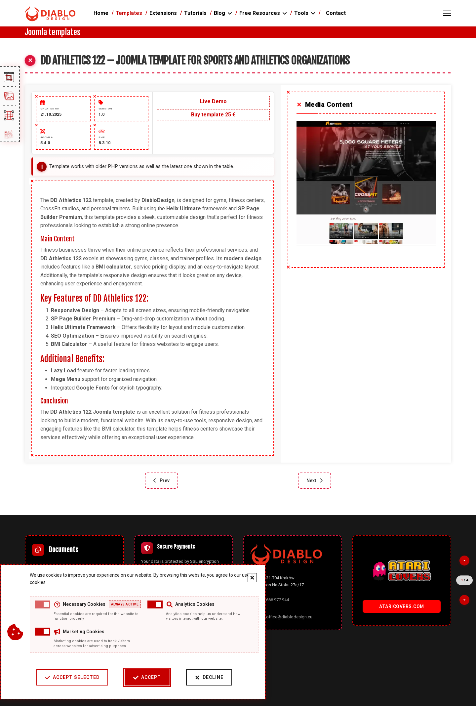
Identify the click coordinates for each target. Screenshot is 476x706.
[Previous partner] (464, 560)
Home (101, 13)
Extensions (163, 13)
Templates (129, 13)
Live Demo (213, 101)
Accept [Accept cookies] (145, 677)
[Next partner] (464, 600)
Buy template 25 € (213, 114)
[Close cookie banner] (250, 577)
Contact (336, 13)
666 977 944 (277, 599)
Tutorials (195, 13)
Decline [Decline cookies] (206, 677)
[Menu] (447, 13)
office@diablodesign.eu (289, 616)
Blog (219, 13)
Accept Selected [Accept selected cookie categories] (70, 677)
